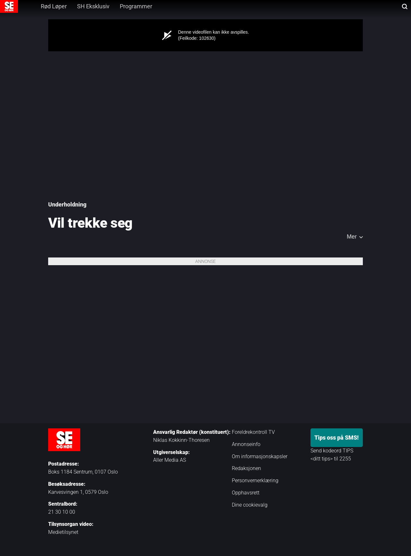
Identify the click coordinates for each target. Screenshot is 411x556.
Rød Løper (54, 6)
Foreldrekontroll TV (253, 432)
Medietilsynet (63, 532)
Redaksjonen (246, 468)
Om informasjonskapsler (259, 456)
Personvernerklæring (255, 480)
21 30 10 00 (61, 512)
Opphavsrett (245, 493)
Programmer (136, 6)
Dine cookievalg (249, 505)
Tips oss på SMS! (336, 437)
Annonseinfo (246, 444)
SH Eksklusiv (93, 6)
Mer (352, 237)
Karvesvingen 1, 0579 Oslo (78, 492)
